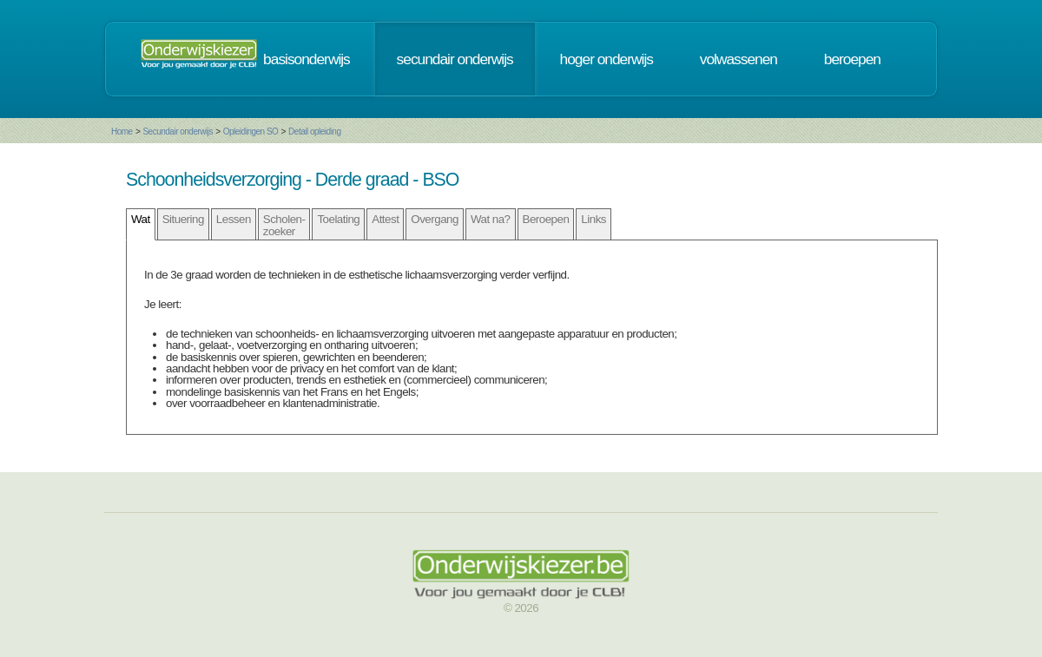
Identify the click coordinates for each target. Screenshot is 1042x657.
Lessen (233, 219)
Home (122, 131)
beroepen (852, 59)
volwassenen (738, 59)
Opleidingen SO (251, 131)
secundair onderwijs (455, 59)
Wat (140, 219)
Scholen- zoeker (284, 225)
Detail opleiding (314, 131)
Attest (385, 219)
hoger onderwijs (606, 59)
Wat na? (491, 219)
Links (593, 219)
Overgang (434, 219)
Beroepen (546, 219)
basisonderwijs (306, 59)
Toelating (338, 219)
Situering (183, 219)
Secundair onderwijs (177, 131)
